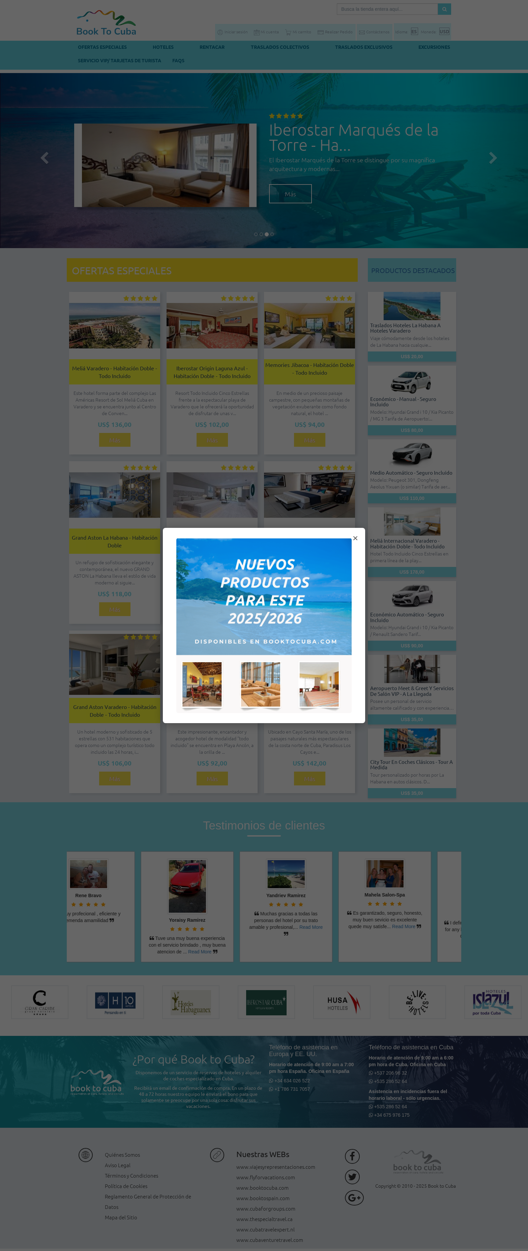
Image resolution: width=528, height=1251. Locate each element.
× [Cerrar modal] (355, 538)
